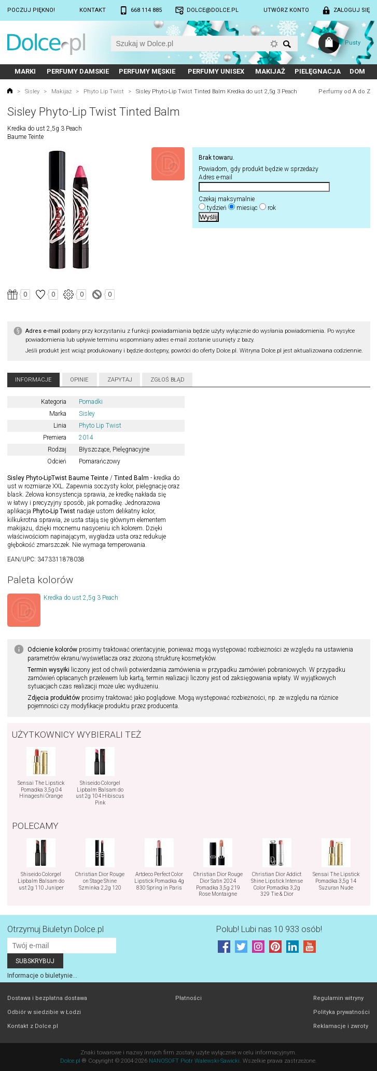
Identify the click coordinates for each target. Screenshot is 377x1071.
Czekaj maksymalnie (227, 199)
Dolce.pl (70, 1061)
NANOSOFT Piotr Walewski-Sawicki (194, 1061)
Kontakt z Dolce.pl (32, 1026)
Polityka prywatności (341, 1012)
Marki (25, 71)
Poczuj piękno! (31, 10)
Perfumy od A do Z (344, 91)
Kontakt (92, 10)
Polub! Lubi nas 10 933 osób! (269, 929)
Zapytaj (119, 379)
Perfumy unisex (216, 71)
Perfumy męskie (147, 71)
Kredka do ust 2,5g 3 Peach (81, 597)
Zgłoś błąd (167, 379)
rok (272, 208)
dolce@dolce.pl (213, 10)
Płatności (188, 998)
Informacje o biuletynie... (42, 975)
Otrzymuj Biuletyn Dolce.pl (55, 929)
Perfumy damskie (78, 71)
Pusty (352, 42)
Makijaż (270, 71)
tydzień (217, 208)
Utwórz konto (286, 10)
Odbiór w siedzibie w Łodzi (44, 1012)
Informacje (33, 379)
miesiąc (247, 208)
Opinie (79, 379)
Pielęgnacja (318, 71)
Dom (357, 71)
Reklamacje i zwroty (340, 1026)
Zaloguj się (351, 10)
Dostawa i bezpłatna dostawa (47, 998)
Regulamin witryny (338, 998)
